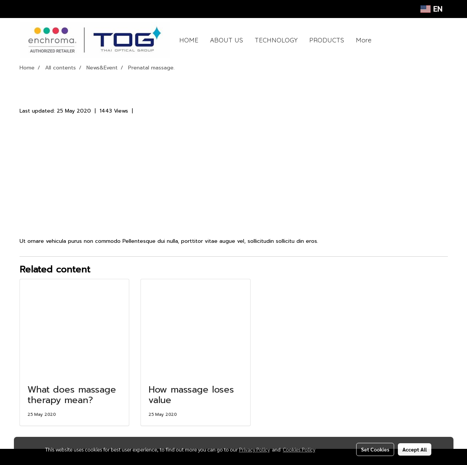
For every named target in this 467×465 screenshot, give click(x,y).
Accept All (414, 449)
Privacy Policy (254, 449)
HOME (188, 40)
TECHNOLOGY (276, 40)
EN (431, 9)
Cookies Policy (299, 449)
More (364, 40)
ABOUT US (226, 40)
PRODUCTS (326, 40)
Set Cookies (375, 449)
